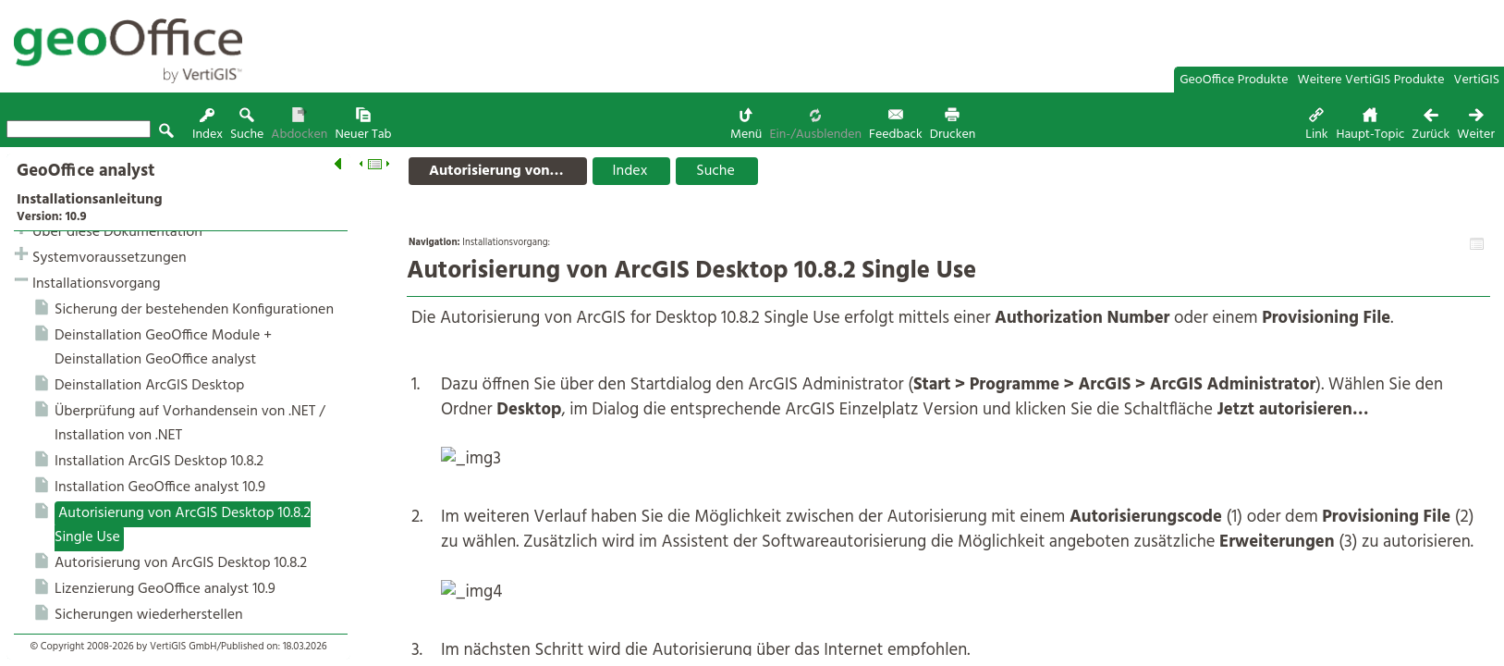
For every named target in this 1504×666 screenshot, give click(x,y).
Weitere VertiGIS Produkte (1371, 80)
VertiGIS (1476, 80)
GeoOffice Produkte (1234, 80)
